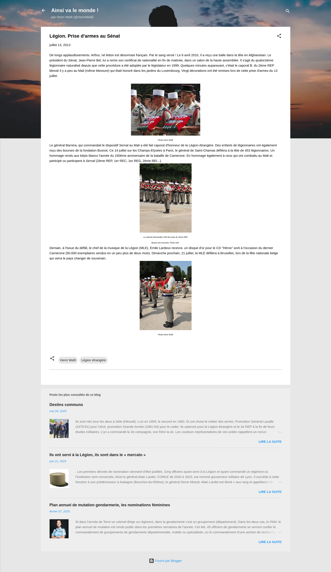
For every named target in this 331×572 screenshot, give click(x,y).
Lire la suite (269, 441)
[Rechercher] (287, 11)
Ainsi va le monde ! (75, 10)
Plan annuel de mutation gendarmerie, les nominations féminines (110, 505)
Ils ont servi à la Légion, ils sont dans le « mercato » (98, 455)
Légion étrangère (93, 360)
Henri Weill (68, 360)
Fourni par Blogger (165, 560)
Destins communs (66, 405)
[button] (279, 36)
